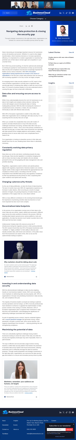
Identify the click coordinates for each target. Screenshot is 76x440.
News (4, 420)
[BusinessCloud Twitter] (63, 13)
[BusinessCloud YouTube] (73, 13)
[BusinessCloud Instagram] (70, 13)
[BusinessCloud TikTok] (67, 13)
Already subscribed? (60, 436)
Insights (15, 420)
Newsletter (5, 425)
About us (16, 429)
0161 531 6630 (31, 429)
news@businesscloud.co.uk (35, 433)
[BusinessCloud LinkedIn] (60, 13)
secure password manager (14, 319)
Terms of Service (54, 433)
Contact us (5, 429)
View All (71, 52)
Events (15, 425)
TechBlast (5, 433)
